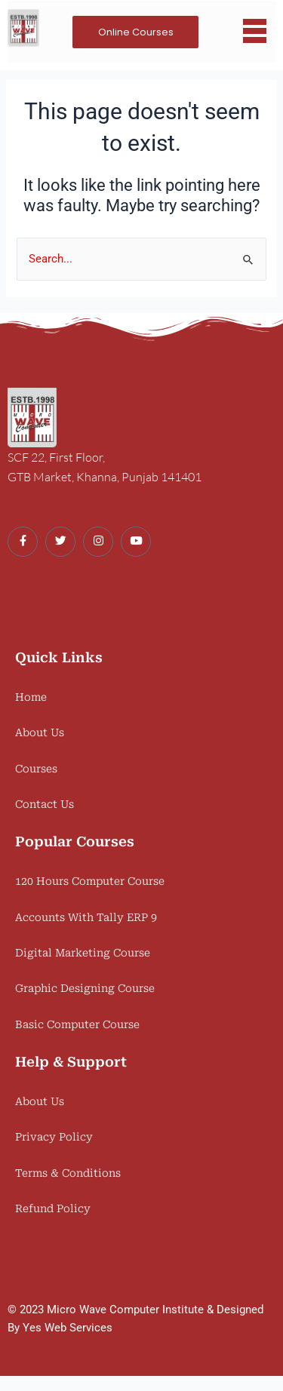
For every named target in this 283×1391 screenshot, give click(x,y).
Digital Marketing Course (82, 953)
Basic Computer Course (77, 1024)
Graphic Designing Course (85, 988)
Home (31, 697)
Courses (36, 769)
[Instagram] (98, 542)
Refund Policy (53, 1208)
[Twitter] (60, 542)
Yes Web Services (67, 1327)
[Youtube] (136, 542)
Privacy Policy (54, 1137)
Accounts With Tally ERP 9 (86, 917)
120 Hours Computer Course (90, 881)
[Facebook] (23, 542)
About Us (39, 732)
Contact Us (44, 804)
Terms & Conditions (68, 1173)
